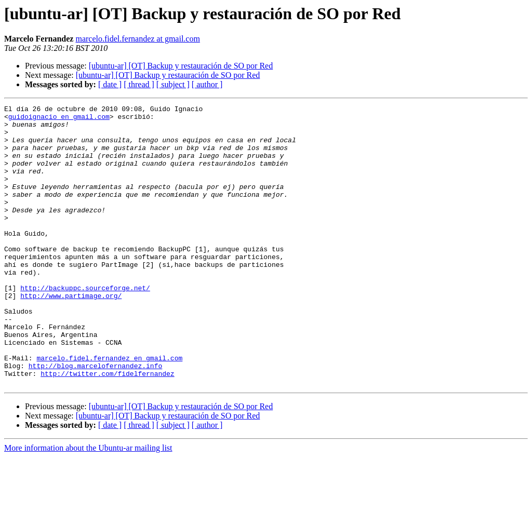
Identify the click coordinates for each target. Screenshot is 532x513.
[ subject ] (173, 84)
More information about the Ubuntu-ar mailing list (88, 504)
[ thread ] (139, 84)
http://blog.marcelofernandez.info (95, 418)
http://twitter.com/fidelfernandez (107, 428)
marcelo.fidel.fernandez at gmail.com (137, 38)
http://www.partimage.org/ (71, 334)
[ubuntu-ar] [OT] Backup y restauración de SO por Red (181, 65)
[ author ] (207, 84)
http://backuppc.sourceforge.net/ (85, 325)
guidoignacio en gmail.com (59, 119)
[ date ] (110, 84)
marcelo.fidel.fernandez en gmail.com (109, 409)
